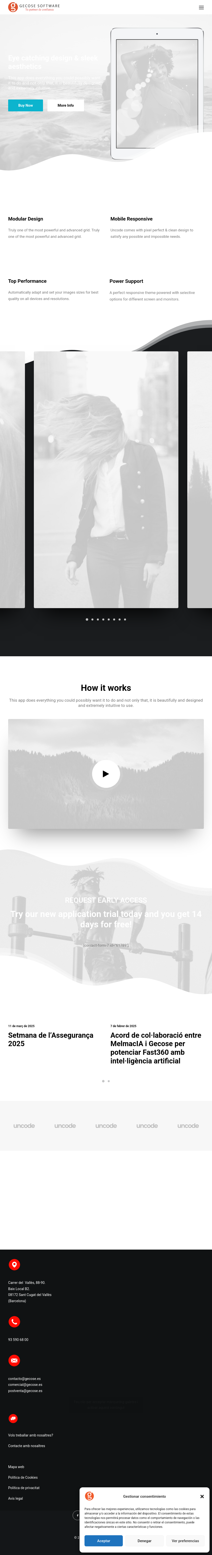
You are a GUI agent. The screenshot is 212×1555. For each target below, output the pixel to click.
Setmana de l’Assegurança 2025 (53, 1036)
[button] (202, 1496)
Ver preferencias (185, 1541)
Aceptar (103, 1541)
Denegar (144, 1541)
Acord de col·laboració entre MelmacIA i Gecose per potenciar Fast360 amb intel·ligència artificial (156, 1045)
